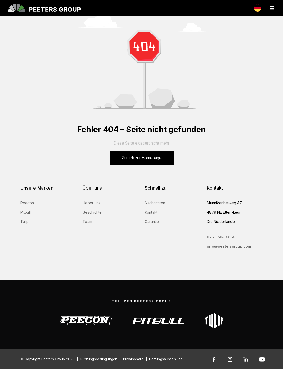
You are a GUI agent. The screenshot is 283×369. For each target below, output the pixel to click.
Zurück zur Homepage (142, 157)
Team (87, 221)
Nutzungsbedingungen (98, 359)
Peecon (27, 203)
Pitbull (25, 212)
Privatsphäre (133, 359)
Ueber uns (91, 203)
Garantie (152, 221)
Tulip (24, 221)
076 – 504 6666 (221, 237)
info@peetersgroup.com (229, 246)
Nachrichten (155, 203)
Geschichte (92, 212)
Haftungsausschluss (165, 359)
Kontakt (151, 212)
